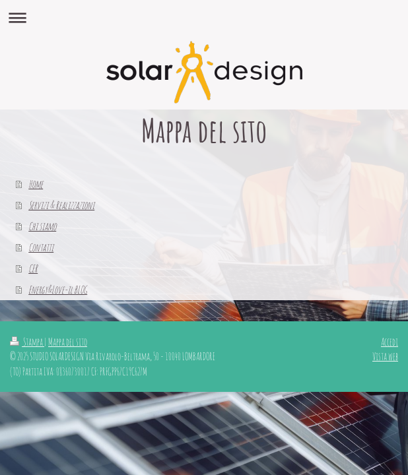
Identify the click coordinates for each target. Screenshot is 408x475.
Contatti (40, 247)
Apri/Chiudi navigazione (204, 17)
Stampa (27, 341)
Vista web (385, 356)
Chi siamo (42, 226)
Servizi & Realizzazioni (61, 205)
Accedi (389, 341)
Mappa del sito (67, 341)
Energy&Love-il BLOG (57, 289)
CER (33, 268)
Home (35, 184)
